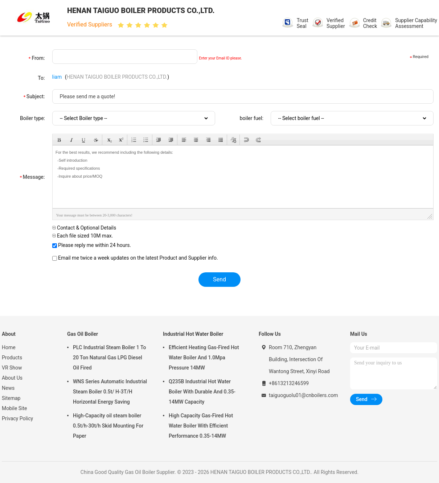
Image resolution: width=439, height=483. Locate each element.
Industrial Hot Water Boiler (193, 334)
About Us (12, 378)
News (8, 388)
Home (9, 347)
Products (12, 357)
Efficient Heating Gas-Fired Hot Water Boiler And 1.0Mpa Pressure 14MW (204, 357)
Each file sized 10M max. (82, 236)
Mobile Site (14, 408)
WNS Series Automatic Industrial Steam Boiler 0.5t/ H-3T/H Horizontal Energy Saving (110, 392)
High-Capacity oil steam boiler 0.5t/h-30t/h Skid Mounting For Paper (108, 426)
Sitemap (11, 398)
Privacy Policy (17, 418)
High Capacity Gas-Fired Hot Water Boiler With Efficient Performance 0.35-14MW (201, 426)
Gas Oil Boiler (82, 334)
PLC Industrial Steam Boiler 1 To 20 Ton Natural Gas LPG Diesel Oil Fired (109, 357)
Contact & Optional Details (84, 228)
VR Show (12, 368)
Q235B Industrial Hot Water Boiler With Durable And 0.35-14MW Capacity (202, 392)
